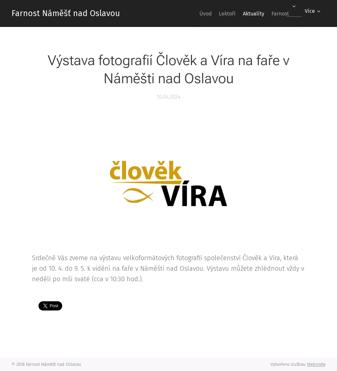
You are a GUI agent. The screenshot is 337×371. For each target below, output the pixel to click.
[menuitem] (191, 13)
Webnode (316, 364)
